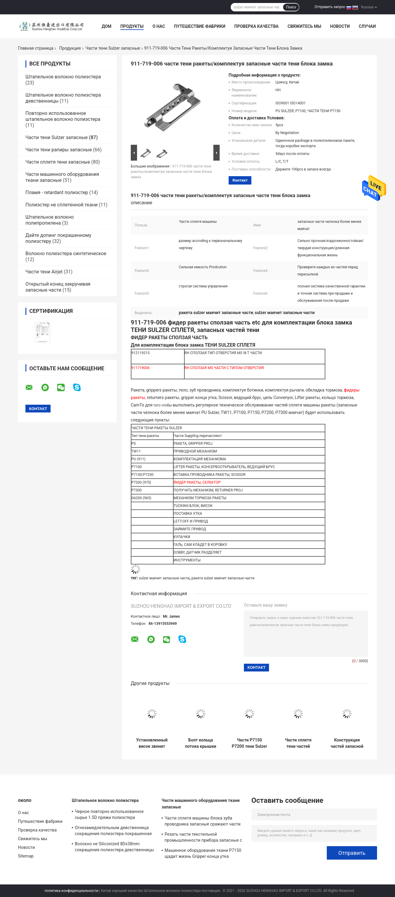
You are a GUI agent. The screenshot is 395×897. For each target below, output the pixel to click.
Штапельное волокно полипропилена (49, 220)
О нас (159, 26)
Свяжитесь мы (304, 26)
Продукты (132, 26)
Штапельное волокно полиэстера (63, 77)
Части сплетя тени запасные (57, 162)
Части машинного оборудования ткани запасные (201, 803)
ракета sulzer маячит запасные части (223, 578)
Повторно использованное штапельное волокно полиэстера (62, 116)
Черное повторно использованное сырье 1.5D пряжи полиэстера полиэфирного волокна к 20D (109, 815)
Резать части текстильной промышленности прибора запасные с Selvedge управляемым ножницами (203, 838)
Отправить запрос (330, 7)
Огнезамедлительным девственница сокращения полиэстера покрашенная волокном (113, 831)
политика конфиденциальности (71, 891)
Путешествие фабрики (199, 26)
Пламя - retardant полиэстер (56, 192)
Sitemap (26, 856)
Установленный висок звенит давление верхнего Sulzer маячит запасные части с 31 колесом (151, 743)
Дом (106, 26)
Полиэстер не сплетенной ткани (61, 205)
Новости (340, 26)
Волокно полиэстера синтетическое (65, 253)
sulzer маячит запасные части (164, 578)
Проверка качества (256, 26)
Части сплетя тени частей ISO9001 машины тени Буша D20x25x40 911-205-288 (298, 743)
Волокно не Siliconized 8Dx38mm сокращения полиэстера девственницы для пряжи (114, 847)
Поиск (291, 7)
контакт (240, 180)
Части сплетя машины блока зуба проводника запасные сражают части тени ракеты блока (203, 822)
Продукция (70, 48)
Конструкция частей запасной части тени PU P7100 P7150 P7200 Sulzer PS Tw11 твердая (347, 743)
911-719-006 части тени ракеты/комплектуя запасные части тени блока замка (171, 171)
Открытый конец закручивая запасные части (57, 287)
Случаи (367, 26)
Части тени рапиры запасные (58, 150)
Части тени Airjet (44, 272)
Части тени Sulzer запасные (113, 48)
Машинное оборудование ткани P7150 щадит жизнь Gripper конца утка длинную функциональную (203, 854)
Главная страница (35, 48)
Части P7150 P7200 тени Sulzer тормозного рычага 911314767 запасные (249, 743)
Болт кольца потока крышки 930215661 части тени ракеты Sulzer (201, 743)
